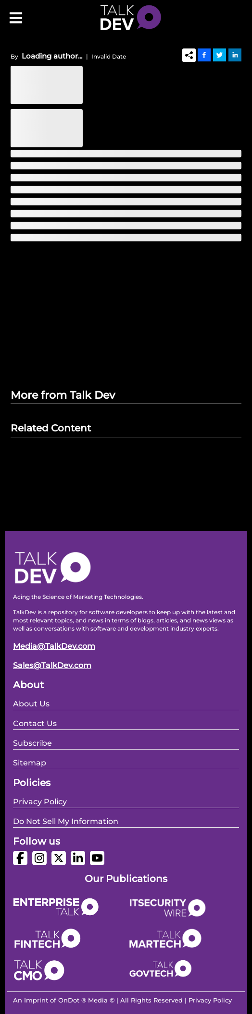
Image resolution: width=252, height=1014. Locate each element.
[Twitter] (219, 54)
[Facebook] (204, 54)
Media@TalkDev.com (54, 646)
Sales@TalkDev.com (52, 665)
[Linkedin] (234, 54)
